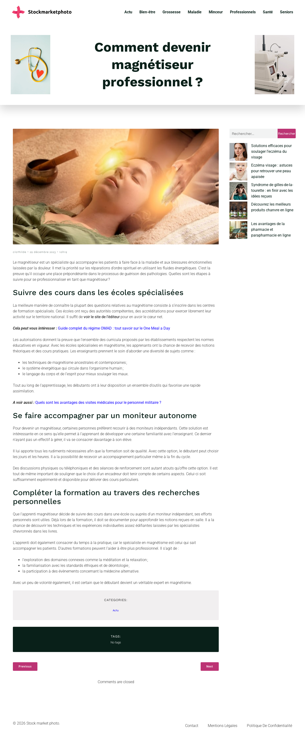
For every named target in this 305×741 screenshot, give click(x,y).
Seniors (286, 13)
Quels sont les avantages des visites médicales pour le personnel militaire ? (98, 405)
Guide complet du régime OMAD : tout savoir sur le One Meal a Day (114, 331)
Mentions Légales (222, 728)
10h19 (63, 255)
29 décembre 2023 (43, 255)
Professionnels (243, 13)
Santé (268, 13)
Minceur (216, 13)
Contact (191, 728)
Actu (128, 13)
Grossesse (172, 13)
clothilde (19, 255)
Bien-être (147, 13)
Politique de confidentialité (269, 728)
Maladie (195, 13)
